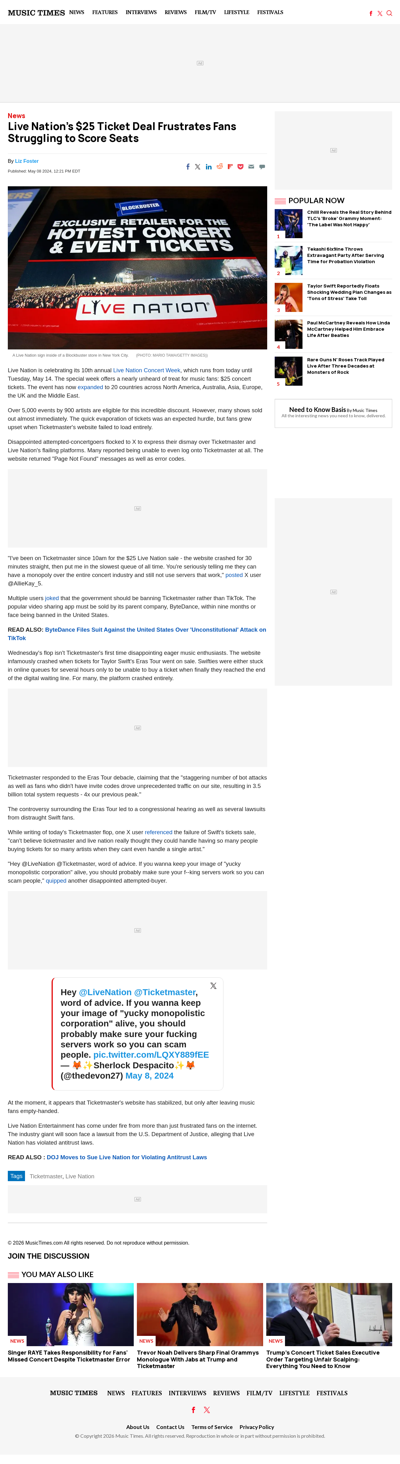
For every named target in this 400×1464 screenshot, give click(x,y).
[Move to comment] (262, 166)
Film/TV (205, 12)
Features (105, 12)
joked (52, 598)
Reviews (176, 12)
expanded (90, 387)
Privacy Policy (257, 1427)
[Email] (251, 166)
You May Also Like (58, 1274)
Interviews (141, 12)
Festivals (270, 12)
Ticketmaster (46, 1176)
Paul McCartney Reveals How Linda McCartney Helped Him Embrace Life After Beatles (348, 328)
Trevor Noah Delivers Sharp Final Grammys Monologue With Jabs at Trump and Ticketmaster (198, 1359)
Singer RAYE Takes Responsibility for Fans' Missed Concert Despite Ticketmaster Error (69, 1355)
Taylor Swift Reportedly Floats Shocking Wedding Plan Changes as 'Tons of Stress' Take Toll (349, 292)
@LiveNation (105, 992)
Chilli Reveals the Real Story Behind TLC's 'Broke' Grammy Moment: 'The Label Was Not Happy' (349, 218)
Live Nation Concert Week (146, 370)
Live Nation (80, 1176)
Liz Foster (27, 161)
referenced (158, 832)
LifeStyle (236, 12)
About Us (137, 1427)
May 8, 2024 (149, 1075)
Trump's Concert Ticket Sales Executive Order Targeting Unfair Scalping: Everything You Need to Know (323, 1359)
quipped (56, 880)
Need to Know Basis (317, 409)
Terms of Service (212, 1427)
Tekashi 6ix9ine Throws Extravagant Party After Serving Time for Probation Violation (345, 255)
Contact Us (170, 1427)
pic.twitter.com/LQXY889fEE (151, 1055)
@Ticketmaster (164, 992)
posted (234, 575)
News (76, 12)
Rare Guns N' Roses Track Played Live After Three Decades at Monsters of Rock (345, 365)
